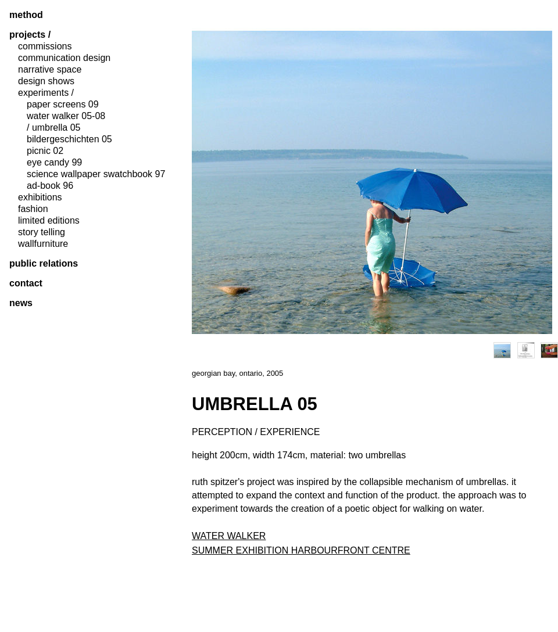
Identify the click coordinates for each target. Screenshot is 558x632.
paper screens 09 (63, 104)
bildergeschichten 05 (69, 139)
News (21, 303)
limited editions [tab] (49, 220)
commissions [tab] (44, 46)
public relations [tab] (43, 263)
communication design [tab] (64, 58)
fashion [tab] (33, 209)
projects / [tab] (30, 35)
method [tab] (26, 15)
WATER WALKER (229, 536)
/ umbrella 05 (54, 127)
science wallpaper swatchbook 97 (96, 174)
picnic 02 (45, 151)
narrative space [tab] (49, 69)
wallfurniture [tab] (43, 244)
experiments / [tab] (46, 93)
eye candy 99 (54, 162)
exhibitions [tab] (40, 197)
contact (25, 283)
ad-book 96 (50, 186)
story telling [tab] (41, 232)
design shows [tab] (46, 81)
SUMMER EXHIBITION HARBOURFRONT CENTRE (301, 550)
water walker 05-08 (66, 116)
